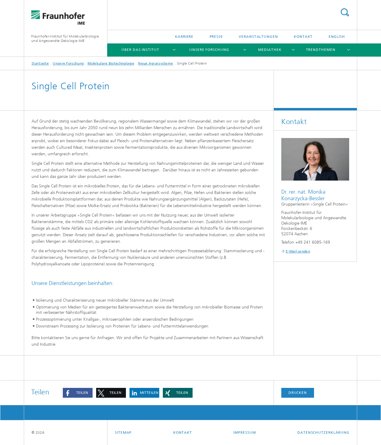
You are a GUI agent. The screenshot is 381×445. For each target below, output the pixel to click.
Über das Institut (140, 50)
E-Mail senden (298, 251)
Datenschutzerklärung (323, 432)
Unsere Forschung (209, 50)
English (337, 37)
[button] (78, 393)
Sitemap (123, 432)
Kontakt (303, 37)
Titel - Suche (344, 12)
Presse (216, 37)
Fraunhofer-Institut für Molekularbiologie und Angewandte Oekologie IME (65, 38)
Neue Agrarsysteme (155, 63)
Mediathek (269, 50)
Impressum (244, 432)
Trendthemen (320, 50)
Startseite (40, 63)
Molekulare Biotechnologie (111, 63)
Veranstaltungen (258, 37)
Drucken (297, 393)
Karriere (184, 37)
